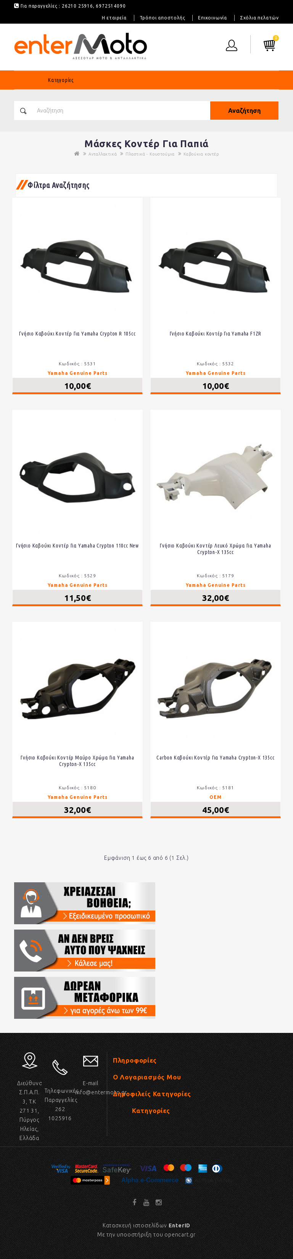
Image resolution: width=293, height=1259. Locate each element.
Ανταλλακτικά (103, 154)
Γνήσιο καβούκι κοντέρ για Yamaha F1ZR (216, 334)
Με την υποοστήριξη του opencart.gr (146, 1235)
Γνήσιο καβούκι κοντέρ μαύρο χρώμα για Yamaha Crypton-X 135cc (77, 761)
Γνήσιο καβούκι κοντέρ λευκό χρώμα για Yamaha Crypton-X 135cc (215, 549)
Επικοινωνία (212, 17)
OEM (215, 797)
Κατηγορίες (61, 80)
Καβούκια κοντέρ (201, 154)
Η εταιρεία (114, 17)
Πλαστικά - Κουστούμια (150, 154)
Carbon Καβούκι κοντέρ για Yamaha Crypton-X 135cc (215, 758)
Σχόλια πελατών (259, 17)
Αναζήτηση (244, 110)
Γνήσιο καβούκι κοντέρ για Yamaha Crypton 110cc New (77, 546)
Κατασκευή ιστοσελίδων (146, 1225)
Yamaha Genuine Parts (78, 373)
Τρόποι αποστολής (162, 17)
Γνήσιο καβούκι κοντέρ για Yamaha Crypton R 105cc (77, 334)
